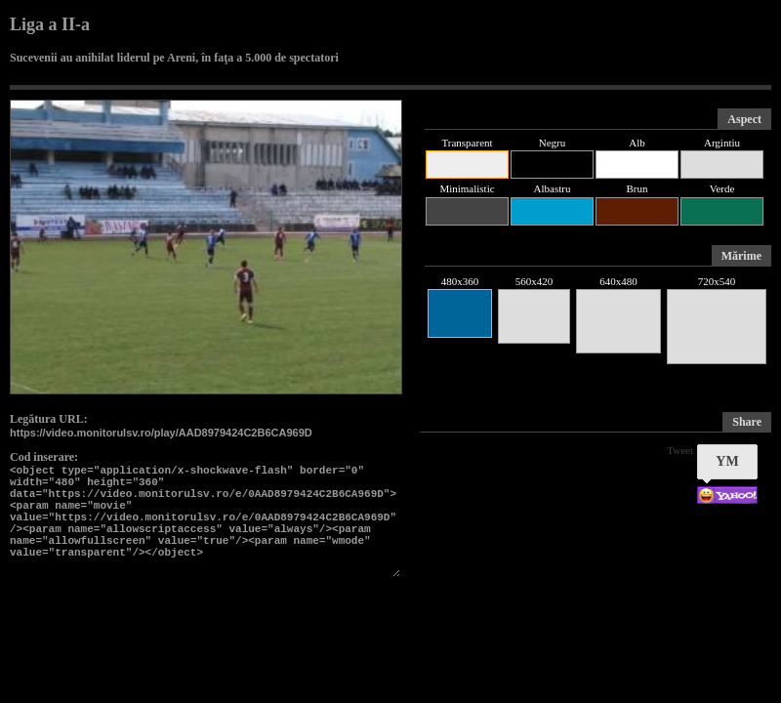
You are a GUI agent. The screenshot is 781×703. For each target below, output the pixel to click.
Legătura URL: (49, 419)
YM (727, 461)
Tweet (680, 450)
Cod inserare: (44, 457)
